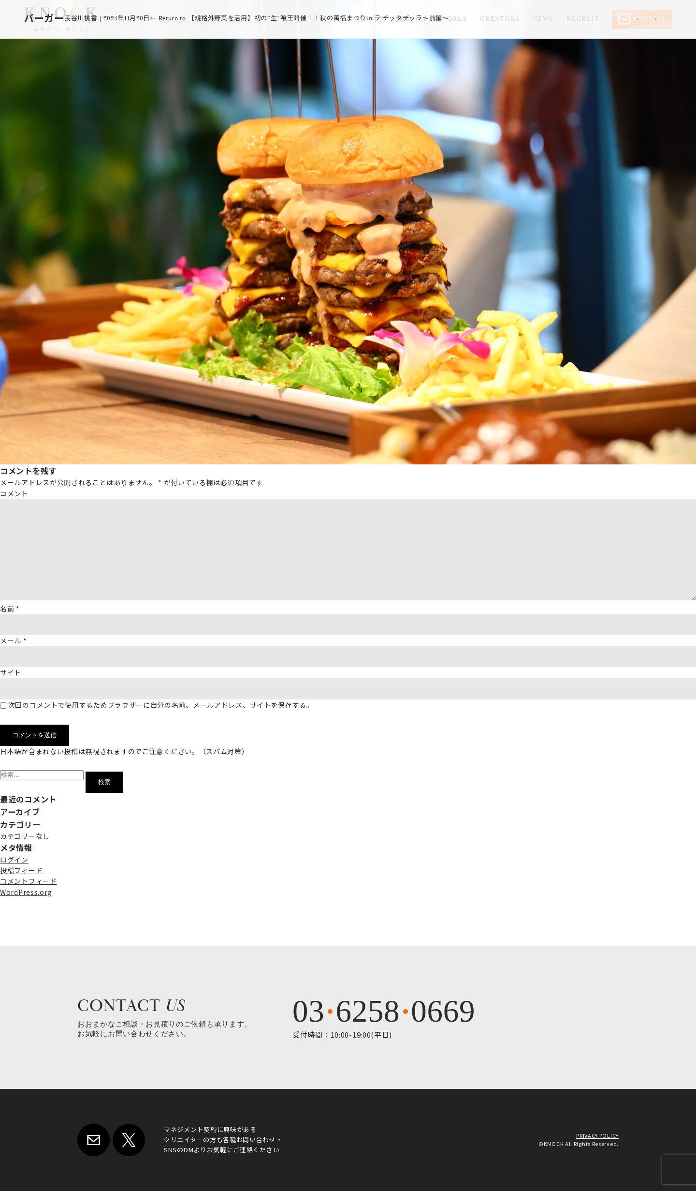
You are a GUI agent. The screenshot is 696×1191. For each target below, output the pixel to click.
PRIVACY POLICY (597, 1135)
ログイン (14, 859)
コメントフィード (28, 881)
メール (13, 640)
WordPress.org (26, 892)
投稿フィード (21, 870)
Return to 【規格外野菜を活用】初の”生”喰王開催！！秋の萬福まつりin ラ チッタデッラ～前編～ (299, 19)
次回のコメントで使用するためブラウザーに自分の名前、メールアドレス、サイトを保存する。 (161, 705)
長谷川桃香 (81, 19)
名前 (10, 608)
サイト (10, 672)
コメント (14, 493)
